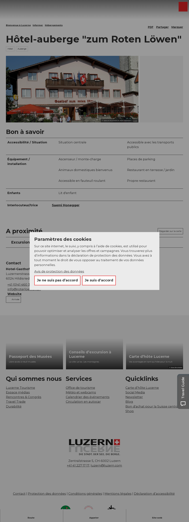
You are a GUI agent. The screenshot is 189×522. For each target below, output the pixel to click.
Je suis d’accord (99, 280)
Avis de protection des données (59, 271)
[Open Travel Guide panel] (183, 391)
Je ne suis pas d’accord (57, 280)
